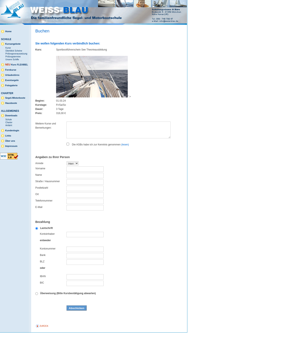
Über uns (10, 141)
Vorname (40, 179)
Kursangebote (13, 44)
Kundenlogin (12, 130)
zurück (44, 337)
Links (8, 135)
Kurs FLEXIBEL (16, 64)
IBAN (43, 287)
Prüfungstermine (13, 56)
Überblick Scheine (13, 51)
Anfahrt (8, 125)
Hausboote (11, 103)
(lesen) (125, 156)
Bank (42, 266)
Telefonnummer (44, 212)
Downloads (11, 115)
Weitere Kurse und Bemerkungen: (45, 125)
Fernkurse (10, 70)
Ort (37, 205)
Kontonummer (47, 260)
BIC (42, 294)
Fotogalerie (11, 85)
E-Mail (38, 218)
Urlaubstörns (12, 75)
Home (8, 31)
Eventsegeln (12, 80)
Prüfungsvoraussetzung (16, 54)
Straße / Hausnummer (47, 192)
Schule (8, 119)
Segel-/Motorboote (15, 98)
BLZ (42, 273)
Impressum (11, 146)
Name (38, 186)
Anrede (39, 174)
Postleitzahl (41, 199)
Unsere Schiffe (12, 59)
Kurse (8, 48)
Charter (8, 122)
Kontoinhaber (47, 245)
